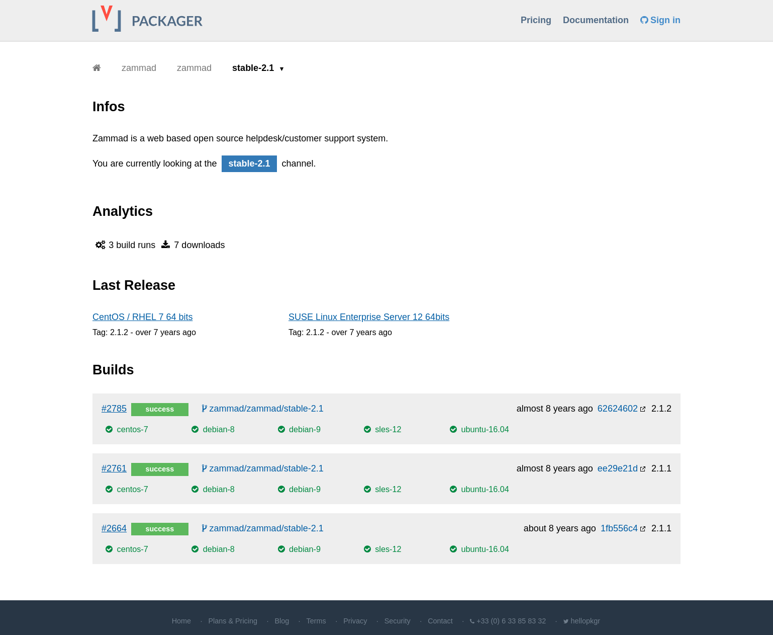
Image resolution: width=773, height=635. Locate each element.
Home (181, 621)
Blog (281, 621)
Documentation (596, 20)
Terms (316, 621)
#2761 (114, 468)
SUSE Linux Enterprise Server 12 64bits (368, 317)
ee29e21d (618, 468)
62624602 (618, 409)
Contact (440, 621)
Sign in (660, 20)
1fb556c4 (619, 528)
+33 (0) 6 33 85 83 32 (511, 621)
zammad (139, 68)
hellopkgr (585, 621)
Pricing (536, 20)
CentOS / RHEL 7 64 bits (142, 317)
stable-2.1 (254, 68)
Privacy (355, 621)
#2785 (114, 409)
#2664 (114, 528)
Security (397, 621)
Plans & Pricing (232, 621)
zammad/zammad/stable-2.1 (263, 409)
